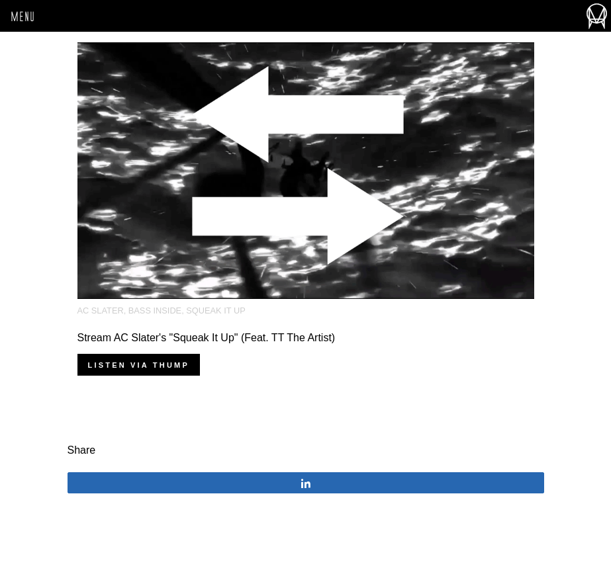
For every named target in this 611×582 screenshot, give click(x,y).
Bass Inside (154, 310)
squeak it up (215, 310)
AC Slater (100, 310)
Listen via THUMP (138, 365)
